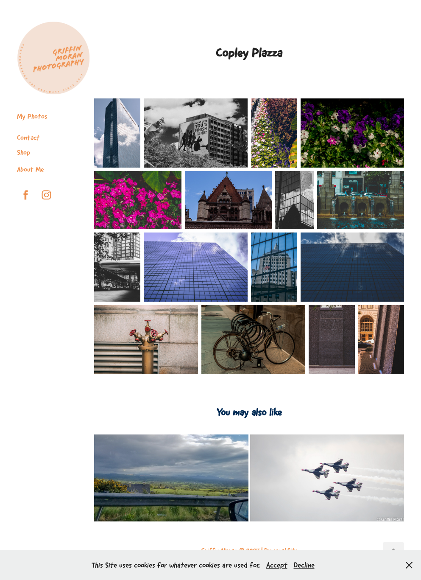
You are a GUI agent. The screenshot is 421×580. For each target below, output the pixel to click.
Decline (304, 565)
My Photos (32, 116)
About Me (30, 169)
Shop (23, 152)
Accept (276, 565)
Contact (28, 137)
